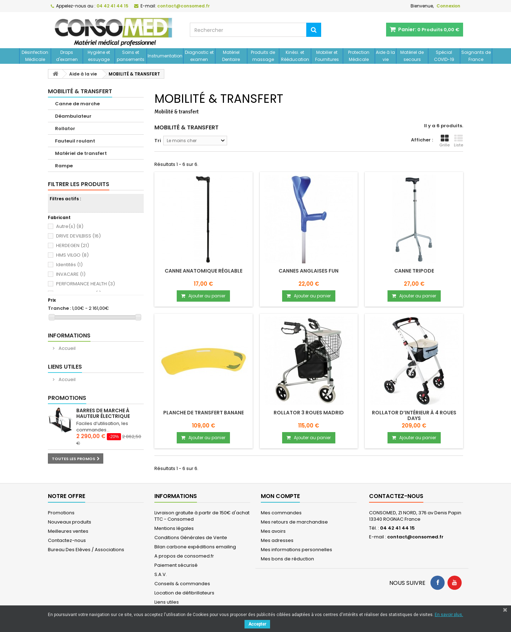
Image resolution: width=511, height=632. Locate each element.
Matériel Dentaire (231, 55)
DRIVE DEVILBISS (78, 236)
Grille (444, 141)
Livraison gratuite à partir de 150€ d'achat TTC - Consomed (201, 515)
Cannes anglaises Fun (309, 271)
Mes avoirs (273, 531)
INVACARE (71, 274)
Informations (69, 335)
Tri (157, 140)
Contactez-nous (67, 540)
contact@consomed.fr (415, 536)
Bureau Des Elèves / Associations (86, 549)
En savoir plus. (449, 614)
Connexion (448, 6)
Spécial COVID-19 (444, 55)
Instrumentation (165, 56)
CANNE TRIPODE (414, 271)
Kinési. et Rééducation (295, 55)
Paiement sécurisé (176, 565)
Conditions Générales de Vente (190, 537)
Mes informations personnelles (296, 549)
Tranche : (59, 308)
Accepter (257, 624)
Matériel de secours (412, 55)
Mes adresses (277, 540)
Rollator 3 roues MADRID (309, 412)
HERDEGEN (72, 245)
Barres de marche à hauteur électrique (103, 413)
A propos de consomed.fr (184, 556)
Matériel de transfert (81, 153)
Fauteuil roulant (75, 141)
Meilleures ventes (68, 531)
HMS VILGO (72, 255)
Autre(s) (69, 226)
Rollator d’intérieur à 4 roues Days (414, 415)
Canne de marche (77, 103)
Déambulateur (73, 116)
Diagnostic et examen (199, 55)
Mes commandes (281, 512)
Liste (458, 141)
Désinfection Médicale (35, 55)
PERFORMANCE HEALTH (85, 283)
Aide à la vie (385, 55)
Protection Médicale (358, 55)
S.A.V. (160, 574)
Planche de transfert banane (203, 412)
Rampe (64, 165)
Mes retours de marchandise (294, 522)
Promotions (67, 398)
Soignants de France (476, 55)
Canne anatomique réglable (203, 271)
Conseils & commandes (182, 583)
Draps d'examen (67, 55)
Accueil (66, 348)
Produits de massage (263, 55)
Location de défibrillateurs (184, 592)
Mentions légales (174, 528)
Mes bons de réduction (287, 558)
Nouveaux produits (69, 522)
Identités (69, 264)
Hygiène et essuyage (99, 55)
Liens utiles (65, 367)
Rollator (65, 128)
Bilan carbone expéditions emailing (195, 546)
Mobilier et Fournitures (327, 55)
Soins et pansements (130, 55)
